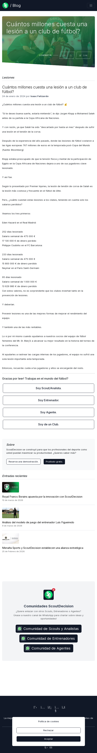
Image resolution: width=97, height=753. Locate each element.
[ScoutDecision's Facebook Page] (62, 707)
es (48, 747)
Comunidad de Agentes (47, 648)
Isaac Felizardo (39, 96)
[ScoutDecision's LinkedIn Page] (48, 707)
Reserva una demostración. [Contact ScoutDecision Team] (23, 461)
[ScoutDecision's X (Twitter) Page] (34, 707)
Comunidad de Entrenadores (48, 638)
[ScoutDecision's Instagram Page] (41, 707)
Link (83, 55)
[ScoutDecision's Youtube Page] (55, 711)
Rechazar (48, 730)
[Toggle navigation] (91, 5)
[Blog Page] (11, 5)
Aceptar (48, 739)
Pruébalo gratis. (54, 461)
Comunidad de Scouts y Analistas (48, 628)
